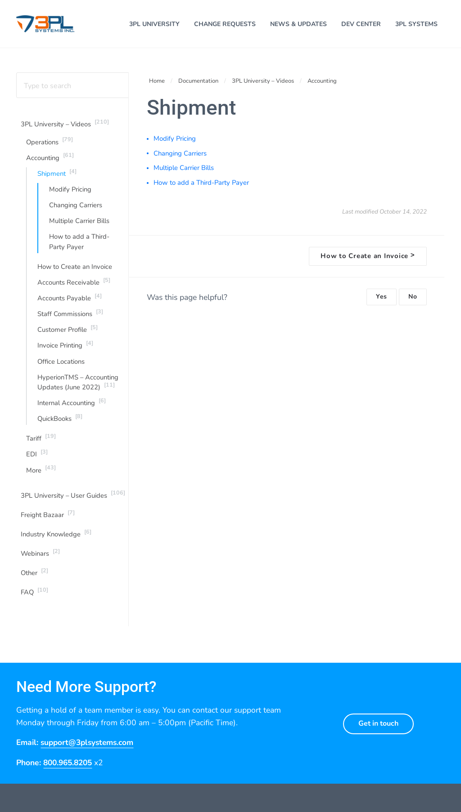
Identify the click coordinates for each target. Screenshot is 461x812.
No (412, 298)
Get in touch (378, 728)
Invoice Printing (65, 348)
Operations (49, 143)
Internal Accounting (71, 406)
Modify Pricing (70, 191)
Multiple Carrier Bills (79, 223)
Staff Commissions (70, 316)
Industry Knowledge (56, 537)
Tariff (41, 441)
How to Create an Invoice (75, 269)
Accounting (50, 159)
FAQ (34, 596)
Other (34, 576)
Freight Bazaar (48, 518)
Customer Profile (67, 332)
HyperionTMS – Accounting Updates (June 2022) (77, 385)
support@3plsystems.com (89, 747)
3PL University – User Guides (73, 498)
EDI (37, 457)
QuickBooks (59, 421)
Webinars (40, 557)
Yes (381, 298)
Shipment (57, 175)
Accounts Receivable (73, 284)
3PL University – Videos (65, 125)
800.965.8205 (69, 767)
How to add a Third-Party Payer (79, 244)
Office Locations (61, 365)
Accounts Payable (69, 300)
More (41, 473)
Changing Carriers (75, 207)
